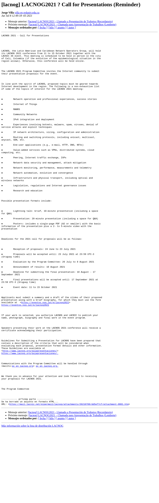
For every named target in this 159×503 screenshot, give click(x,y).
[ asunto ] (61, 27)
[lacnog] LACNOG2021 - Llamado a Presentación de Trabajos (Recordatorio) (70, 21)
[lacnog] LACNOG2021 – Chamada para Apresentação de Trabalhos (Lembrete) (72, 24)
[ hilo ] (51, 27)
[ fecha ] (42, 27)
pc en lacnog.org (22, 432)
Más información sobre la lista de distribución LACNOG (32, 500)
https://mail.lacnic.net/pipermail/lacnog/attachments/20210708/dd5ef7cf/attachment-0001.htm (69, 478)
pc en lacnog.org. (47, 432)
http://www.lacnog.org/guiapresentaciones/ (30, 414)
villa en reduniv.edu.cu (27, 12)
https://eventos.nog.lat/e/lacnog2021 (45, 356)
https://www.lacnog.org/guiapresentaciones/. (29, 417)
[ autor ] (71, 27)
